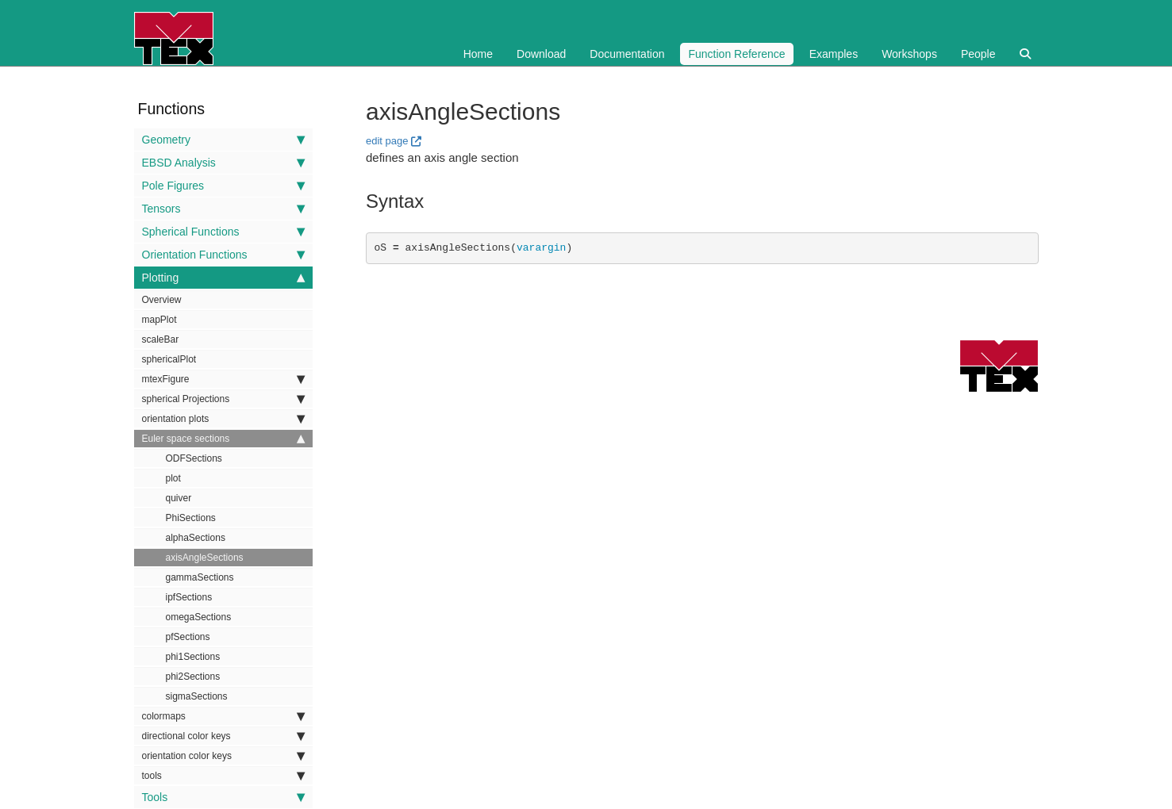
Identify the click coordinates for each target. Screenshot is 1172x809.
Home (478, 54)
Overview (162, 299)
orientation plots (223, 419)
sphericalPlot (169, 359)
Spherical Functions (223, 232)
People (978, 54)
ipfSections (189, 597)
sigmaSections (197, 696)
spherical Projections (223, 399)
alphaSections (195, 537)
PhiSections (191, 517)
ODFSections (194, 458)
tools (223, 776)
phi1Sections (193, 656)
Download (541, 54)
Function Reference (736, 54)
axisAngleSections (205, 557)
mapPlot (159, 319)
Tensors (223, 209)
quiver (179, 498)
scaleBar (160, 339)
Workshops (909, 54)
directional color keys (223, 736)
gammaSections (200, 577)
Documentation (627, 54)
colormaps (223, 716)
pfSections (188, 636)
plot (173, 478)
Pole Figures (223, 186)
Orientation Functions (223, 255)
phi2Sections (193, 676)
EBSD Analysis (223, 163)
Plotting (223, 278)
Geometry (223, 140)
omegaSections (199, 617)
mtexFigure (223, 379)
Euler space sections (223, 438)
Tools (223, 797)
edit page (387, 141)
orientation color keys (223, 756)
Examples (833, 54)
